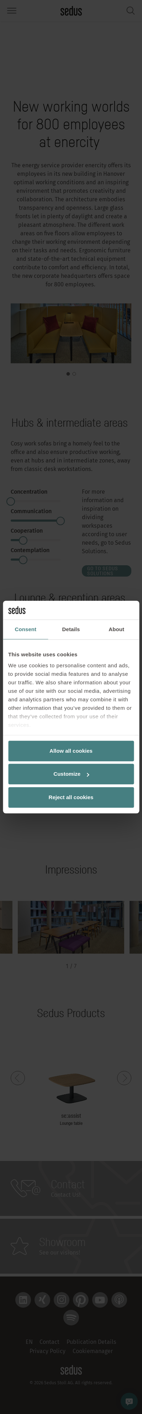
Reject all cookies (71, 797)
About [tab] (116, 629)
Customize (71, 774)
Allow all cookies (71, 751)
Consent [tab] (25, 629)
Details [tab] (71, 629)
